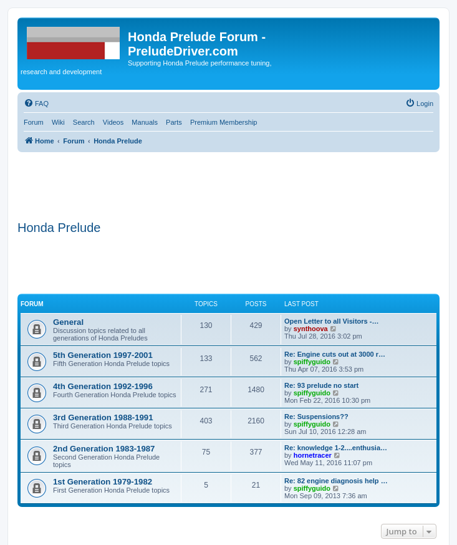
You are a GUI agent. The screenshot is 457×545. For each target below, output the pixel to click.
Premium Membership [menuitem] (223, 122)
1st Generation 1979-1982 (102, 481)
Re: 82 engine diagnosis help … (336, 481)
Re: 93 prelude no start (321, 385)
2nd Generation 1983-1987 (104, 448)
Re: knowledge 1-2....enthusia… (335, 447)
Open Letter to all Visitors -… (331, 321)
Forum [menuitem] (34, 122)
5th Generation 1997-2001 (103, 355)
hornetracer (313, 455)
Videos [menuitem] (113, 122)
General (68, 322)
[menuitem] (36, 103)
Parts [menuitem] (174, 122)
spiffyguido (312, 361)
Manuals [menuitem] (145, 122)
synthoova (311, 328)
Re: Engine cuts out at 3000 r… (334, 354)
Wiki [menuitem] (58, 122)
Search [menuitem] (84, 122)
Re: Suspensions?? (316, 416)
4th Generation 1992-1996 (103, 386)
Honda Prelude (58, 227)
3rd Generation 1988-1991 (103, 417)
